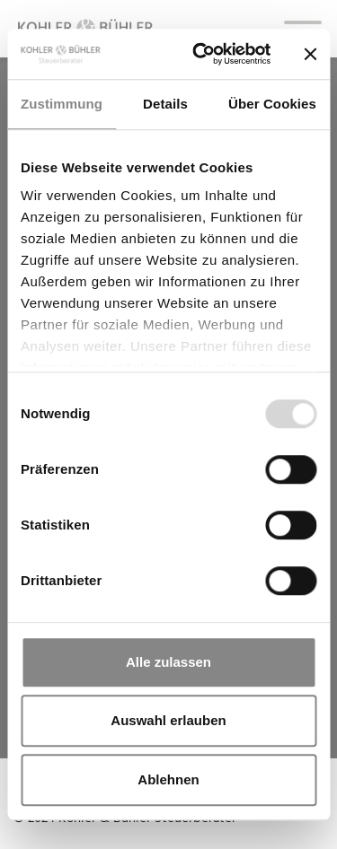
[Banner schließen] (310, 54)
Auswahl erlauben (168, 720)
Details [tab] (165, 103)
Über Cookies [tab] (272, 103)
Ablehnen (168, 779)
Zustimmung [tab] (61, 103)
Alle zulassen (168, 662)
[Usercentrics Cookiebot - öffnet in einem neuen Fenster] (200, 54)
